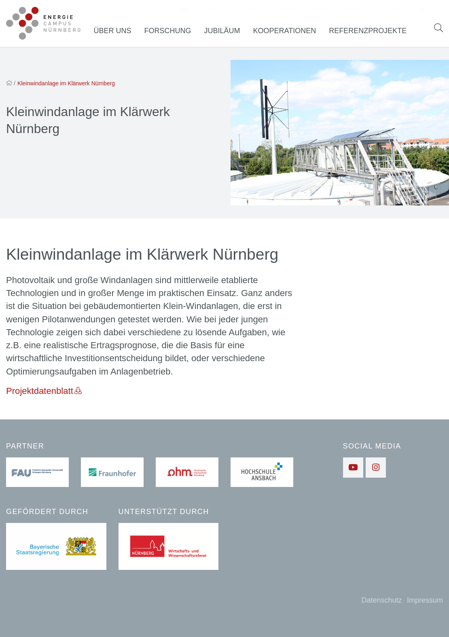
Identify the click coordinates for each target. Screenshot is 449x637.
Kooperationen (288, 32)
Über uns (117, 32)
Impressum (425, 600)
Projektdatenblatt (39, 393)
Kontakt (220, 10)
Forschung (171, 32)
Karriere (352, 10)
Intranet (392, 10)
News (253, 10)
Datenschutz (381, 600)
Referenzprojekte (372, 32)
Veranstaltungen (300, 10)
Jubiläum (226, 32)
